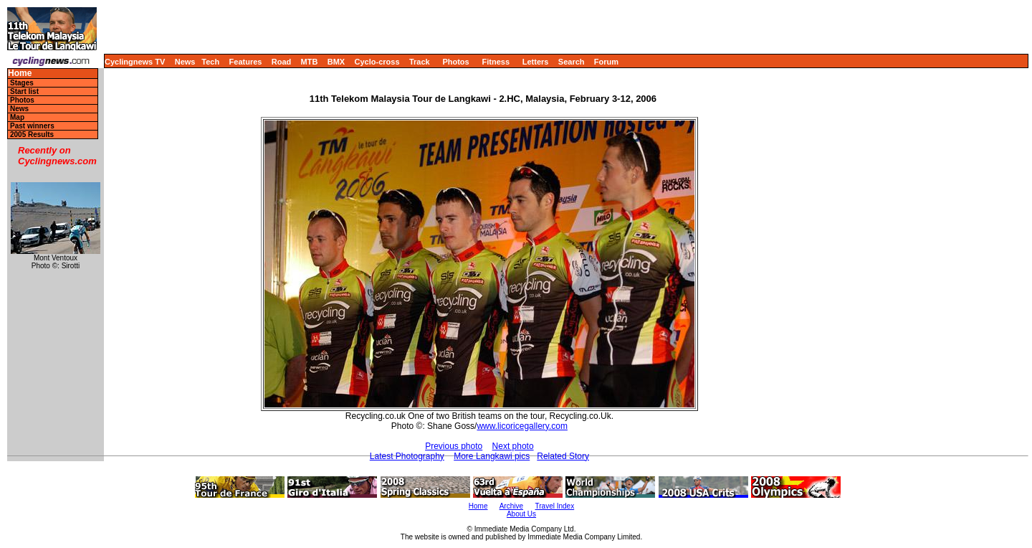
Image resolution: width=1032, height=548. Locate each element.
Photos (455, 61)
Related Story (563, 456)
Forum (606, 61)
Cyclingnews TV (135, 61)
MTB (309, 61)
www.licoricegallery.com (522, 426)
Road (282, 61)
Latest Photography (407, 456)
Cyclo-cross (377, 61)
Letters (535, 61)
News (185, 61)
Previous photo (453, 446)
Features (245, 61)
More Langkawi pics (492, 456)
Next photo (513, 446)
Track (419, 61)
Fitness (496, 61)
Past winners (32, 126)
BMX (336, 61)
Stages (22, 83)
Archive (511, 506)
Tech (210, 61)
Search (571, 61)
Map (17, 117)
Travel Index (555, 506)
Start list (24, 91)
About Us (521, 514)
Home (20, 73)
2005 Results (32, 134)
